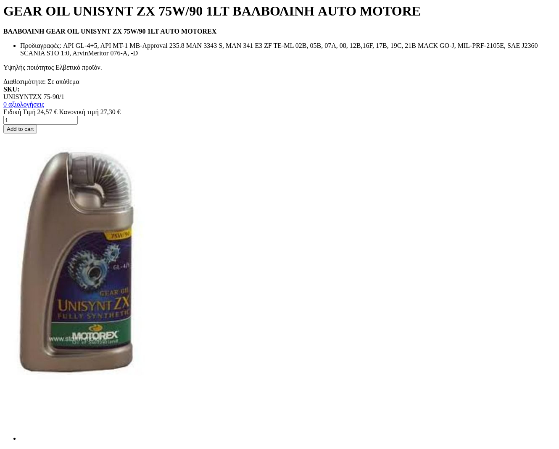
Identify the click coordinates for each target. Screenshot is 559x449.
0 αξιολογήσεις (23, 104)
